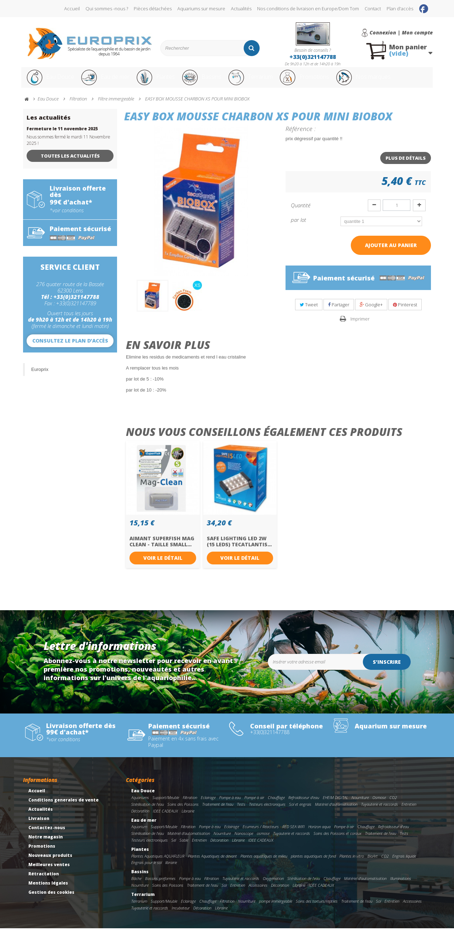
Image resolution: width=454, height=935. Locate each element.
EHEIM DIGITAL (335, 804)
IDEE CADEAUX (165, 817)
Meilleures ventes (49, 871)
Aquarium (139, 833)
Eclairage (208, 804)
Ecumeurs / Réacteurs (261, 833)
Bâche (136, 885)
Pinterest (405, 311)
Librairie (188, 817)
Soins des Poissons (183, 811)
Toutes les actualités (70, 162)
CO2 (393, 804)
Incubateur (181, 914)
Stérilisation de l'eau (147, 811)
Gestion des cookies (51, 899)
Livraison (38, 825)
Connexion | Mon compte (401, 32)
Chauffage (276, 804)
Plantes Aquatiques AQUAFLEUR (157, 862)
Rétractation (43, 880)
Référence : (301, 135)
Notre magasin (45, 844)
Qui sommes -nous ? (106, 8)
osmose (263, 840)
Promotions (326, 81)
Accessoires (258, 892)
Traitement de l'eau (217, 811)
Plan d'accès (400, 8)
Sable (183, 846)
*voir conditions (67, 217)
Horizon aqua (319, 833)
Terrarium (265, 81)
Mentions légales (48, 890)
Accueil (72, 8)
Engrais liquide (404, 862)
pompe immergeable (275, 908)
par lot (299, 226)
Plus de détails (406, 165)
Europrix (39, 376)
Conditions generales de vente (63, 807)
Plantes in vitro (351, 862)
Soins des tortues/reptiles (317, 908)
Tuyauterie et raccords (379, 811)
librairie (171, 869)
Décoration (140, 817)
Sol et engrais (300, 811)
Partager (338, 311)
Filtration (190, 804)
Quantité (300, 211)
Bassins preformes (160, 885)
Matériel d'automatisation (336, 811)
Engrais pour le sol (146, 869)
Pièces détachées (153, 8)
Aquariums (140, 804)
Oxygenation (273, 885)
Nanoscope (243, 840)
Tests (241, 811)
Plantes (163, 81)
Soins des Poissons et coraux (337, 840)
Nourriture (360, 804)
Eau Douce (50, 81)
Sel (173, 846)
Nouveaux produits (50, 862)
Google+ (371, 311)
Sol (224, 892)
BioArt (372, 862)
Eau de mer (109, 81)
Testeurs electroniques (267, 811)
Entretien (409, 811)
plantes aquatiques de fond (313, 862)
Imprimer (360, 325)
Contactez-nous (46, 834)
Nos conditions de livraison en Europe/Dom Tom (308, 8)
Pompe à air (254, 804)
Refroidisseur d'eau (303, 804)
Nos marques (391, 81)
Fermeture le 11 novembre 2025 (62, 135)
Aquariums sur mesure (201, 8)
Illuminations (400, 885)
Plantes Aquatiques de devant (212, 862)
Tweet (309, 311)
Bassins (212, 81)
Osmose (379, 804)
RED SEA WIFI (293, 833)
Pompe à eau (230, 804)
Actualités (241, 8)
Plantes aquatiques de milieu (263, 862)
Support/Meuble (166, 804)
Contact (373, 8)
